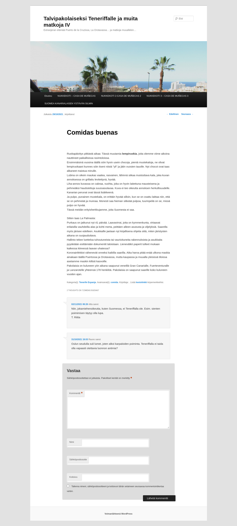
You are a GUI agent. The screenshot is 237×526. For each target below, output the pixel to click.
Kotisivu (73, 477)
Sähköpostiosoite (78, 459)
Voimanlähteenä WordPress (119, 514)
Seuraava (187, 114)
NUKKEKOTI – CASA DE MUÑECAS (77, 96)
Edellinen (172, 114)
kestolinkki (141, 282)
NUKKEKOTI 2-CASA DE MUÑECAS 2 (121, 96)
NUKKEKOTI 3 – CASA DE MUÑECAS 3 (167, 96)
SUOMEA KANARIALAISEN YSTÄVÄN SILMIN (69, 103)
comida (114, 282)
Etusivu (48, 96)
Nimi (71, 442)
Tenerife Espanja (87, 282)
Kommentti (76, 393)
